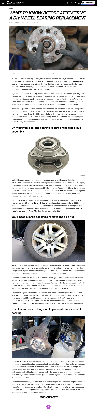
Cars (11, 8)
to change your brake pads (48, 270)
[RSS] (79, 2)
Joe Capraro (15, 23)
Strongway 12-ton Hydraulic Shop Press (41, 203)
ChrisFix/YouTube (80, 260)
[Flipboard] (75, 2)
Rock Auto (82, 175)
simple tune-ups (75, 79)
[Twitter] (71, 2)
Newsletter (88, 3)
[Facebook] (67, 2)
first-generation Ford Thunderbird (50, 191)
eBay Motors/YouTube (81, 68)
